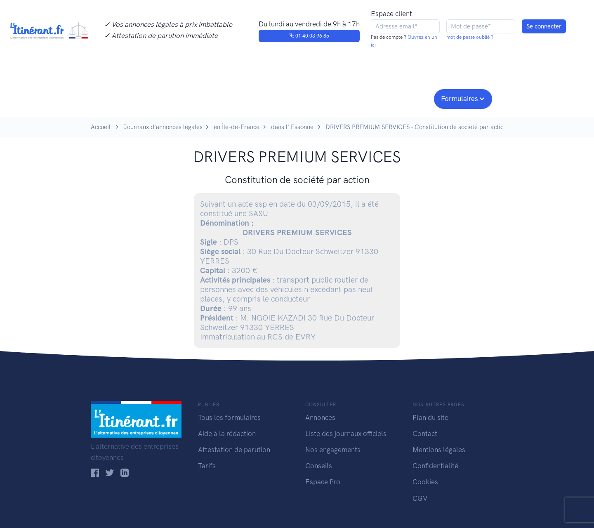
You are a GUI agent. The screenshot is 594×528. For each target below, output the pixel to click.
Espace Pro (322, 482)
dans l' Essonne (292, 127)
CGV (419, 498)
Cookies (425, 482)
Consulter (176, 98)
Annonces (320, 417)
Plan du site (430, 417)
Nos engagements (295, 98)
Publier (123, 98)
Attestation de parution (234, 450)
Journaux (226, 98)
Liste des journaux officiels (346, 433)
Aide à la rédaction (227, 433)
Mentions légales (438, 450)
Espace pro (406, 98)
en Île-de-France (236, 127)
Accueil (101, 127)
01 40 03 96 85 (309, 36)
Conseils (356, 98)
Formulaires (459, 98)
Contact (424, 433)
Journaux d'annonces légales (163, 127)
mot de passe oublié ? (469, 37)
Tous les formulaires (229, 417)
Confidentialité (435, 466)
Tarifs (207, 466)
